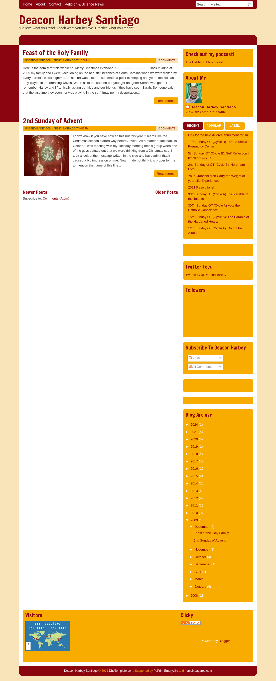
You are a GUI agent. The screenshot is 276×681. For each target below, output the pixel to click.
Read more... (166, 101)
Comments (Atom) (56, 198)
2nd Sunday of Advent (53, 121)
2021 (195, 432)
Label (235, 125)
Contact (55, 4)
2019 (195, 446)
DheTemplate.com (121, 670)
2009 (195, 520)
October (201, 557)
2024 (195, 424)
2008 (195, 595)
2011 (195, 505)
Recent (193, 125)
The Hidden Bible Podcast (204, 62)
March (200, 579)
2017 (195, 461)
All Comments (201, 367)
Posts (195, 358)
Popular (214, 125)
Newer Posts (35, 192)
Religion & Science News (84, 4)
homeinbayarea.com (198, 670)
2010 (195, 513)
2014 (195, 483)
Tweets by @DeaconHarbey (206, 275)
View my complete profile (206, 112)
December (203, 527)
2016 (195, 468)
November (203, 549)
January (201, 586)
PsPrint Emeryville (166, 670)
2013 (195, 491)
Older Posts (166, 192)
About (40, 4)
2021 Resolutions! (201, 187)
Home (27, 4)
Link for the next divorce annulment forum (218, 135)
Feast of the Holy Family (55, 53)
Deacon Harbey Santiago (79, 19)
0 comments (167, 60)
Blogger (224, 641)
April (198, 572)
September (203, 564)
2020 (195, 439)
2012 (195, 498)
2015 (195, 476)
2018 (195, 454)
